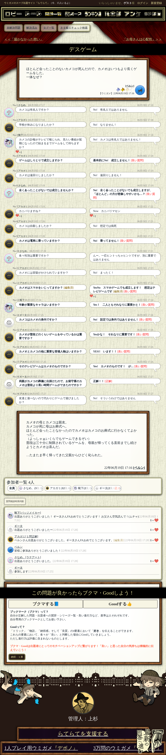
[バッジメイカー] (30, 512)
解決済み (31, 27)
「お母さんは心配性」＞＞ (142, 39)
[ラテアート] (33, 557)
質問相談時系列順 (15, 501)
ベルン (129, 85)
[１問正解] (31, 536)
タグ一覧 (48, 27)
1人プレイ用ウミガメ (41, 748)
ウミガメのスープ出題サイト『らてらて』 (27, 3)
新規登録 (156, 3)
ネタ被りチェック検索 (74, 27)
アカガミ (23, 120)
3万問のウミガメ (127, 748)
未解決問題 (13, 27)
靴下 (20, 135)
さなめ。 (23, 105)
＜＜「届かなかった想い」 (23, 39)
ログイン (142, 3)
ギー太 (23, 315)
